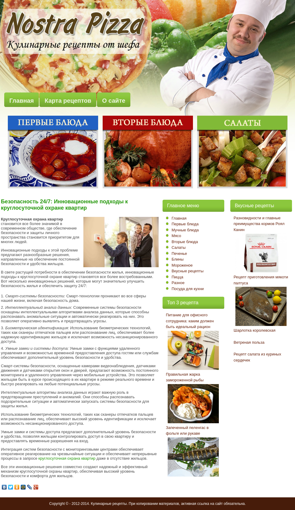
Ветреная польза (249, 342)
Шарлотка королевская (254, 330)
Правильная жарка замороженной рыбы (184, 377)
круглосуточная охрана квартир (67, 458)
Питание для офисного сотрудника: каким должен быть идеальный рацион (190, 321)
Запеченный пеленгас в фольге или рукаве (187, 430)
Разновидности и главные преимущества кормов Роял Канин (259, 224)
